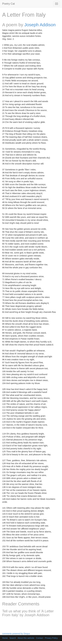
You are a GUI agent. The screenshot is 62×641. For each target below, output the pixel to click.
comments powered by (16, 633)
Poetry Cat (8, 3)
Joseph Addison (40, 24)
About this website (26, 638)
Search (12, 638)
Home (5, 638)
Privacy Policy (51, 638)
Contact (39, 638)
